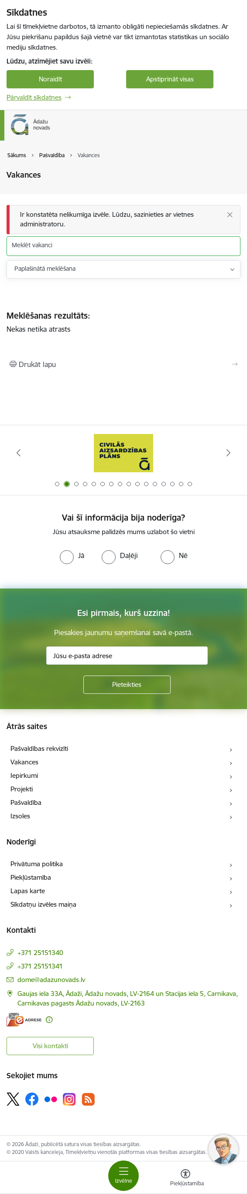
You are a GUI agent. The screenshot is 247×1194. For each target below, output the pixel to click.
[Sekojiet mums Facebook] (31, 1099)
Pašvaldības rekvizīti (39, 748)
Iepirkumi (24, 775)
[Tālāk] (228, 452)
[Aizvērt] (229, 215)
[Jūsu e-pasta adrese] (127, 655)
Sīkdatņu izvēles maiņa (43, 904)
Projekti (21, 789)
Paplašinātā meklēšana (44, 268)
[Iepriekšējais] (18, 452)
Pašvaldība (25, 802)
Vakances (24, 762)
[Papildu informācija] (49, 1019)
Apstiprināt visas (170, 79)
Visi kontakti (50, 1046)
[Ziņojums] (123, 219)
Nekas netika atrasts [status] (123, 322)
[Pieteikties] (127, 685)
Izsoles (20, 816)
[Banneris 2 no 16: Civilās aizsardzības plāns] (124, 453)
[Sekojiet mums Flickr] (50, 1098)
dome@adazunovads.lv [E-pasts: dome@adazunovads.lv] (51, 979)
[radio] (72, 555)
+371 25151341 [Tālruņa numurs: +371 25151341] (40, 966)
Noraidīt (50, 79)
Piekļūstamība (30, 877)
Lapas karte (27, 891)
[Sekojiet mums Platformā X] (13, 1099)
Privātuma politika (36, 864)
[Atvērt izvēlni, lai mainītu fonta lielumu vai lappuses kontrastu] (185, 1179)
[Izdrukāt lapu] (123, 364)
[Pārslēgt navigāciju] (123, 1175)
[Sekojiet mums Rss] (88, 1099)
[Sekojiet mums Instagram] (69, 1099)
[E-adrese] (24, 1019)
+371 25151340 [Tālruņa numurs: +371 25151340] (40, 952)
